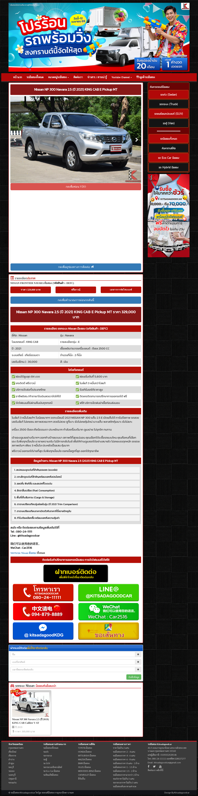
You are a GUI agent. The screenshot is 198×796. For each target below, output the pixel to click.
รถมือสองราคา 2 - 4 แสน (124, 751)
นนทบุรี (12, 774)
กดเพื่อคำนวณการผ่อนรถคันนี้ (76, 300)
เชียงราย (12, 755)
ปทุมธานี (12, 778)
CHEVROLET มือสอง (87, 774)
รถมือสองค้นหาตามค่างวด (124, 786)
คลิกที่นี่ (159, 770)
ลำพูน (11, 763)
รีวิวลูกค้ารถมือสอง (145, 77)
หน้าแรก (17, 77)
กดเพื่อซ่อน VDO (76, 186)
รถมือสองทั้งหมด (35, 77)
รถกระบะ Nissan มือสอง (23, 553)
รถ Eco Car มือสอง (51, 770)
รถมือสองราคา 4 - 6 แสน (124, 755)
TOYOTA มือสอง (85, 747)
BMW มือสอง (84, 763)
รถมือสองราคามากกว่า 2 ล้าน (126, 774)
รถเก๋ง (45, 751)
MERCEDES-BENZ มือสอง (89, 770)
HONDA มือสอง (85, 751)
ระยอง (11, 770)
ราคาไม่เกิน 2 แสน (121, 747)
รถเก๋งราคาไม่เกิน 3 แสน (123, 778)
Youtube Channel (122, 77)
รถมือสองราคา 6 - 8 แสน (124, 759)
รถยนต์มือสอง (48, 792)
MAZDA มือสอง (85, 759)
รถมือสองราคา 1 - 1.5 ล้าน (125, 767)
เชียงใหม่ (12, 751)
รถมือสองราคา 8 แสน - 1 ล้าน (126, 763)
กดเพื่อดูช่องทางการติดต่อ (75, 267)
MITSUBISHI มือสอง (87, 755)
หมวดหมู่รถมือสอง (58, 77)
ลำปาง (11, 759)
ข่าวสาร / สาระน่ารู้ (97, 77)
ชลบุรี (11, 767)
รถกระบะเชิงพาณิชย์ (52, 767)
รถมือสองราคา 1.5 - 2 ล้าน (125, 770)
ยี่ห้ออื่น (81, 778)
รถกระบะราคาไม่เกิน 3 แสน (125, 782)
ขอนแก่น (12, 782)
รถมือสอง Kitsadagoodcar (160, 744)
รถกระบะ (47, 755)
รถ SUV (46, 763)
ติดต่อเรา (78, 77)
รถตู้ (45, 759)
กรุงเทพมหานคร (16, 747)
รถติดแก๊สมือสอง (50, 774)
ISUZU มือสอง (84, 767)
